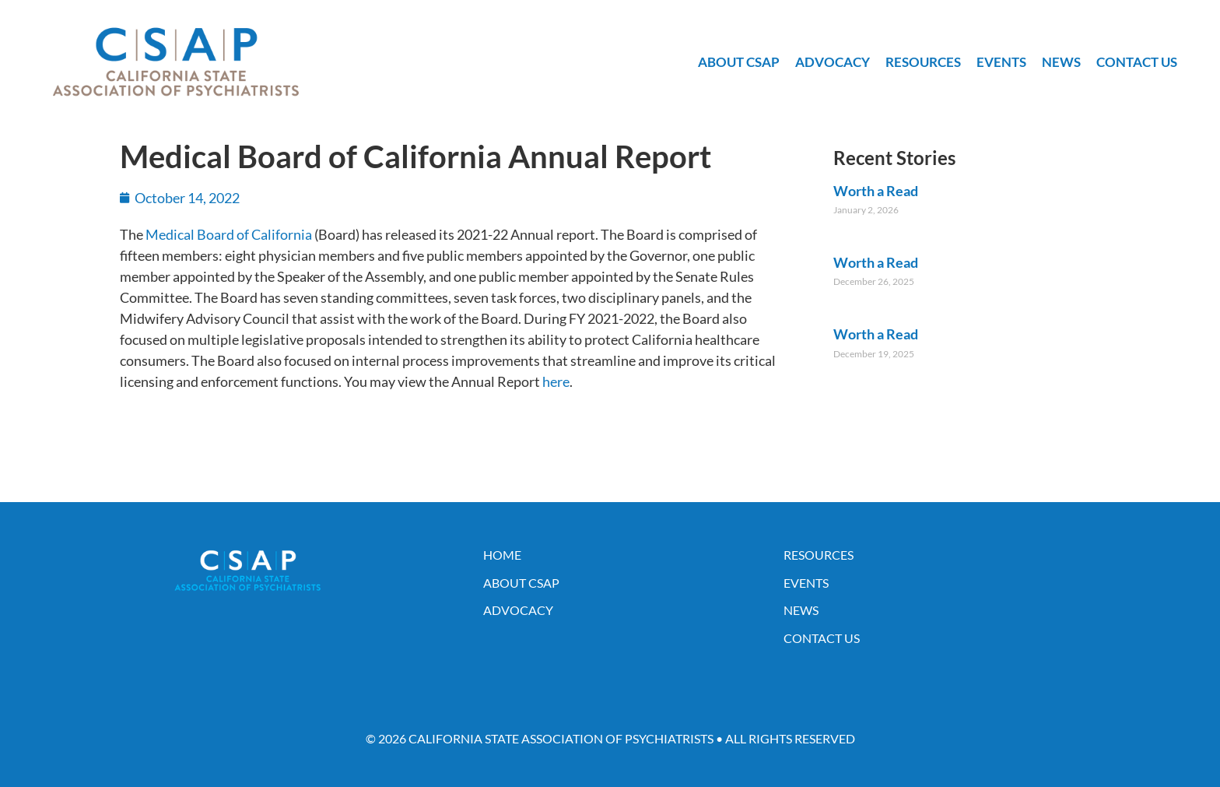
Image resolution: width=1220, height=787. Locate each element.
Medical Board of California (228, 234)
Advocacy (832, 62)
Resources (923, 62)
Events (1001, 62)
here (556, 381)
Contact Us (1136, 62)
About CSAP (739, 62)
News (1061, 62)
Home (502, 554)
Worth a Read (875, 190)
